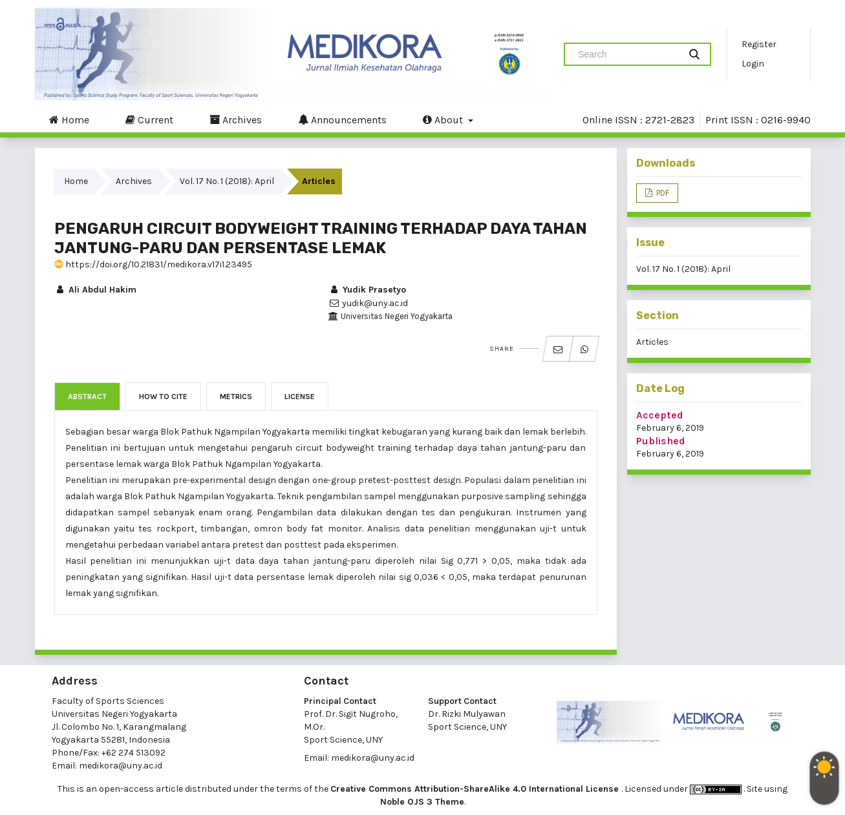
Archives (235, 119)
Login (753, 63)
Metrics (236, 396)
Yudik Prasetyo (367, 289)
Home (69, 119)
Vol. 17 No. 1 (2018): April (227, 181)
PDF (661, 193)
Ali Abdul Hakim (95, 289)
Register (759, 44)
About (444, 119)
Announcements (342, 119)
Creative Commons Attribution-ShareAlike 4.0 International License (475, 788)
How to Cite (163, 396)
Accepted (659, 415)
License (299, 396)
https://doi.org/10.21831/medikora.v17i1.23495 (153, 264)
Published (660, 441)
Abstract (87, 396)
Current (149, 119)
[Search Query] (627, 54)
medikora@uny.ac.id (120, 765)
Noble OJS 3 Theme (422, 801)
